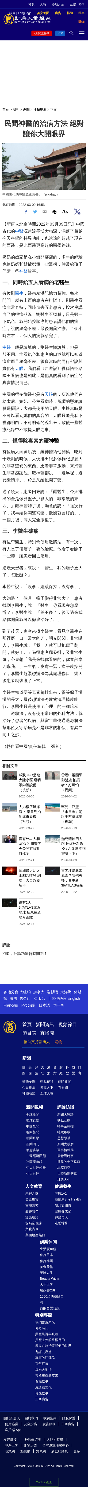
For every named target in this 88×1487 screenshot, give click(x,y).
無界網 (41, 1451)
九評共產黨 (43, 1352)
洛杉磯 (52, 992)
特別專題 (43, 1315)
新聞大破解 (65, 1144)
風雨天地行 (43, 1369)
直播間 (47, 1033)
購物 (58, 1042)
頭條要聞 (28, 1081)
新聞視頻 (34, 1107)
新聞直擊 (32, 1138)
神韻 (31, 4)
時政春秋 (63, 1132)
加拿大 (38, 992)
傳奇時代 (41, 1328)
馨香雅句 (31, 1211)
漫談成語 (31, 1217)
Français (11, 1005)
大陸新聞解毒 (67, 1173)
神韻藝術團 (33, 1439)
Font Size (65, 211)
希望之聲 (30, 1445)
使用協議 (11, 1424)
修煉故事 (41, 1393)
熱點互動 (63, 1120)
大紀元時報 (55, 1439)
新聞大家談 (65, 1114)
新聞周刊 (32, 1144)
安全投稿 (30, 1424)
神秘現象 (39, 109)
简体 (81, 4)
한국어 (59, 1005)
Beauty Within (50, 1278)
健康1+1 (61, 1193)
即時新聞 (64, 1081)
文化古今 (31, 1229)
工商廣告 (41, 1399)
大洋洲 (66, 992)
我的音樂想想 (50, 1308)
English (74, 998)
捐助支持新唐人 (37, 1042)
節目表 (29, 1033)
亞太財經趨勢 (36, 1167)
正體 (73, 4)
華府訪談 (32, 1150)
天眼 (19, 368)
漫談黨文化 (43, 1387)
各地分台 (58, 4)
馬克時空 (63, 1167)
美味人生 (46, 1273)
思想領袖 (63, 1138)
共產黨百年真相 (46, 1334)
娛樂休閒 (48, 1242)
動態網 (25, 1451)
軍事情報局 (65, 1150)
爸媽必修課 (33, 1223)
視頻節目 (67, 1024)
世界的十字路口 (68, 1162)
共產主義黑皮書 (46, 1375)
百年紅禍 (41, 1363)
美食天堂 (46, 1267)
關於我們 (31, 1418)
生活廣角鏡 (48, 1249)
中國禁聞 (32, 1126)
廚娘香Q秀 (48, 1290)
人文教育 (33, 1186)
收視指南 (50, 1418)
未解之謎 (31, 1193)
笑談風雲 (31, 1199)
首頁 (5, 109)
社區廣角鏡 (34, 1162)
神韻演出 (28, 1093)
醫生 (64, 282)
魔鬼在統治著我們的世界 (53, 1346)
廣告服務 (49, 1424)
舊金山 (25, 998)
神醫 (23, 271)
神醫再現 (61, 1217)
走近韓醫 (61, 1223)
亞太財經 (32, 1173)
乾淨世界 (11, 1445)
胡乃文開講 (63, 1205)
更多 (76, 1451)
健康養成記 (63, 1211)
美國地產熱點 (35, 1235)
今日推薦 (28, 1087)
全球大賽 (46, 1093)
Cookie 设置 (44, 1482)
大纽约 (25, 992)
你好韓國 (46, 1261)
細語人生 (63, 1179)
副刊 (16, 109)
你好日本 (46, 1255)
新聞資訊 (44, 1024)
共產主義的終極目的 (50, 1340)
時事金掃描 (65, 1126)
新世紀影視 (59, 1451)
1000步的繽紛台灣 (52, 1299)
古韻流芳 (31, 1205)
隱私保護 (68, 1418)
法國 (13, 998)
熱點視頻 (46, 1081)
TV (61, 33)
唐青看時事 (65, 1156)
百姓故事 (41, 1381)
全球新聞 (32, 1114)
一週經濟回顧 (36, 1156)
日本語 (44, 1005)
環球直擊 (32, 1120)
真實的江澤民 (45, 1358)
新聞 (26, 1058)
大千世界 (46, 1284)
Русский (28, 1005)
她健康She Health (68, 1199)
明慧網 (10, 1451)
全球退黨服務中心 (55, 1445)
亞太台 (39, 998)
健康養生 (63, 1186)
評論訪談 (65, 1107)
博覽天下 (46, 1087)
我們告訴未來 (45, 1322)
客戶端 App (13, 1430)
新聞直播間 (42, 33)
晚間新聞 (32, 1132)
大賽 (43, 4)
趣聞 (26, 109)
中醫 (19, 231)
